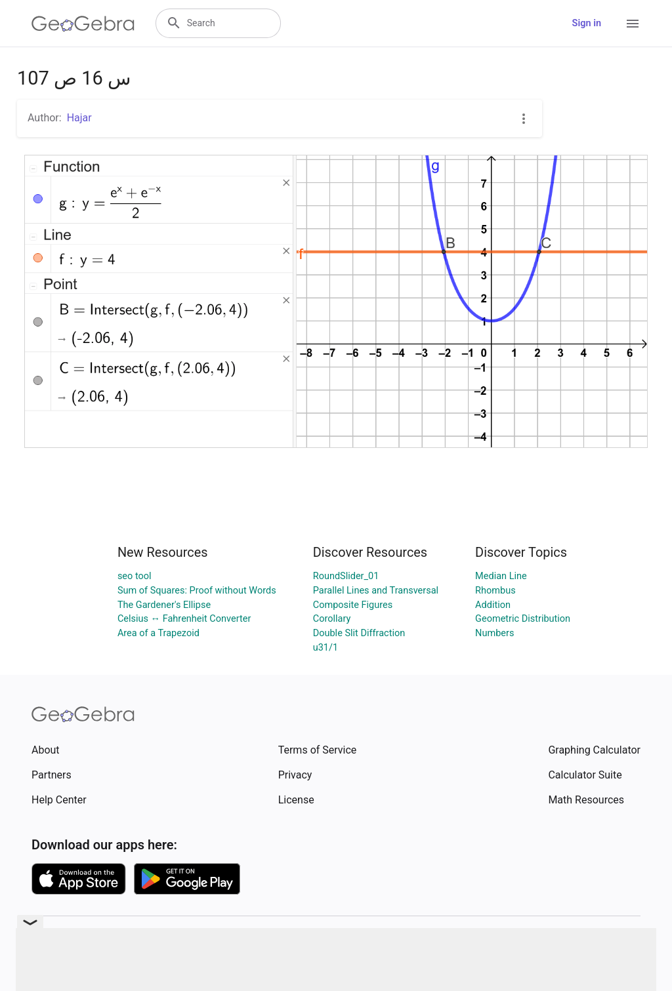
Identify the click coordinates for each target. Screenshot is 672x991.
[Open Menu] (632, 23)
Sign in (586, 23)
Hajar (79, 117)
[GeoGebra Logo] (83, 23)
